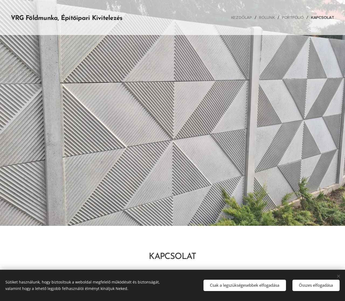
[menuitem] (242, 17)
